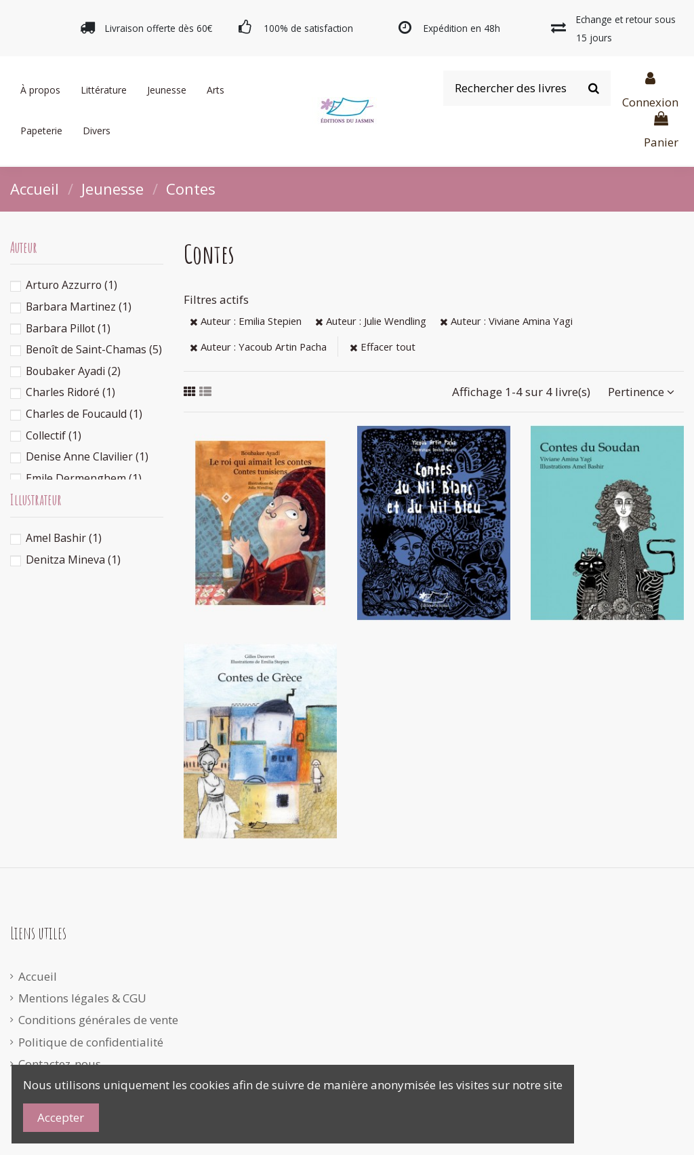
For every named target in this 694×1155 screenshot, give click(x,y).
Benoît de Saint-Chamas (94, 349)
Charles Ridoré (70, 392)
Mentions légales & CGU (82, 998)
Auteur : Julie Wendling (370, 321)
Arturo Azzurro (71, 284)
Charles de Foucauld (84, 413)
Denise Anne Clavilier (87, 456)
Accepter (60, 1117)
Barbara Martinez (78, 306)
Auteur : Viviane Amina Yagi (506, 321)
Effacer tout (382, 346)
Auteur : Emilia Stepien (246, 321)
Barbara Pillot (68, 328)
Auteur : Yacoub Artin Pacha (258, 346)
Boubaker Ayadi (73, 371)
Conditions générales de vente (98, 1019)
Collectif (53, 435)
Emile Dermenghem (84, 478)
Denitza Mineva (73, 559)
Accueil (37, 976)
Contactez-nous (59, 1064)
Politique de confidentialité (90, 1042)
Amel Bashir (64, 537)
